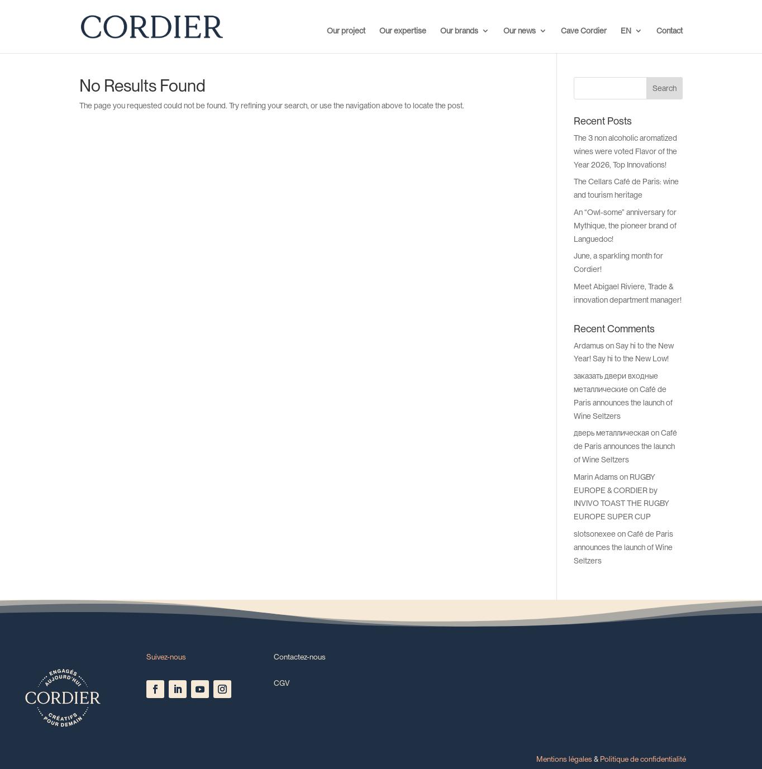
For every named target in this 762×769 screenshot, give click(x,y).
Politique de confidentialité (643, 758)
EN (626, 31)
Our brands (459, 31)
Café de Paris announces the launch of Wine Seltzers (623, 403)
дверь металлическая (611, 432)
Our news (519, 31)
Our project (346, 31)
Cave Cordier (584, 31)
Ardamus (589, 345)
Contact (669, 31)
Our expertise (402, 31)
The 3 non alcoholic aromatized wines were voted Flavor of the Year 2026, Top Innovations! (625, 151)
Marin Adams (596, 476)
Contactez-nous (300, 656)
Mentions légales (564, 758)
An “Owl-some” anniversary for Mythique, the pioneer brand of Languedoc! (625, 225)
